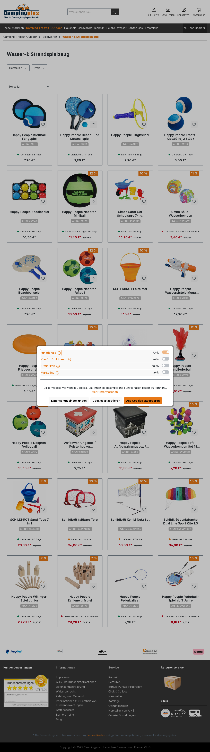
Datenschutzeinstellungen (69, 400)
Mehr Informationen (105, 392)
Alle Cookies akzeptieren (143, 400)
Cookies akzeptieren (106, 400)
